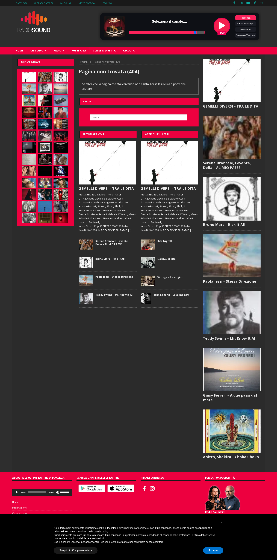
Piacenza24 (21, 3)
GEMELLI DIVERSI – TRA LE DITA (106, 188)
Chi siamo (36, 50)
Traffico (107, 3)
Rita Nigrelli (164, 241)
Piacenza (246, 17)
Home (19, 50)
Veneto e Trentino (245, 35)
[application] (42, 492)
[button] (221, 522)
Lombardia (245, 29)
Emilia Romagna (245, 23)
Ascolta (129, 50)
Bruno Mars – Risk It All (110, 259)
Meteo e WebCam (87, 3)
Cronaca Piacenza (43, 3)
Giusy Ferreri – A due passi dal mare (230, 397)
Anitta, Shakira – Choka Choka (231, 457)
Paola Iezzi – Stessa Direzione (114, 276)
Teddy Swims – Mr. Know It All (114, 294)
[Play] (17, 492)
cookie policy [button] (101, 531)
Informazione (19, 507)
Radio (57, 50)
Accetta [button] (213, 550)
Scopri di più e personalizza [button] (75, 550)
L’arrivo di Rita (166, 259)
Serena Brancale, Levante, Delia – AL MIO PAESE (112, 242)
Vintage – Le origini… (170, 277)
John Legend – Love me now (171, 294)
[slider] (37, 492)
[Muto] (57, 492)
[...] (129, 230)
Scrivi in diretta (104, 50)
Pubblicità (79, 50)
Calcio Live (65, 3)
